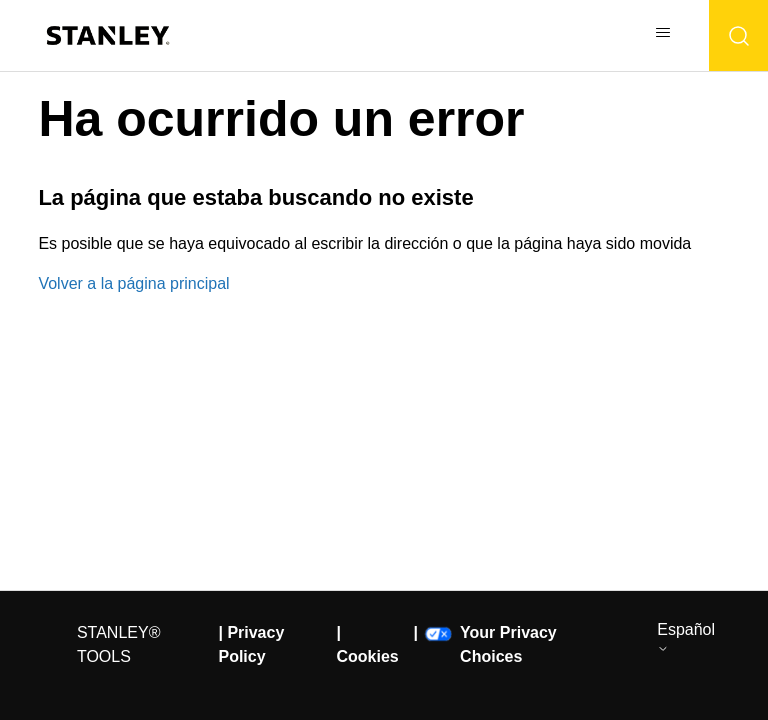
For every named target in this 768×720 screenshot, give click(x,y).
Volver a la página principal (133, 283)
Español (686, 638)
